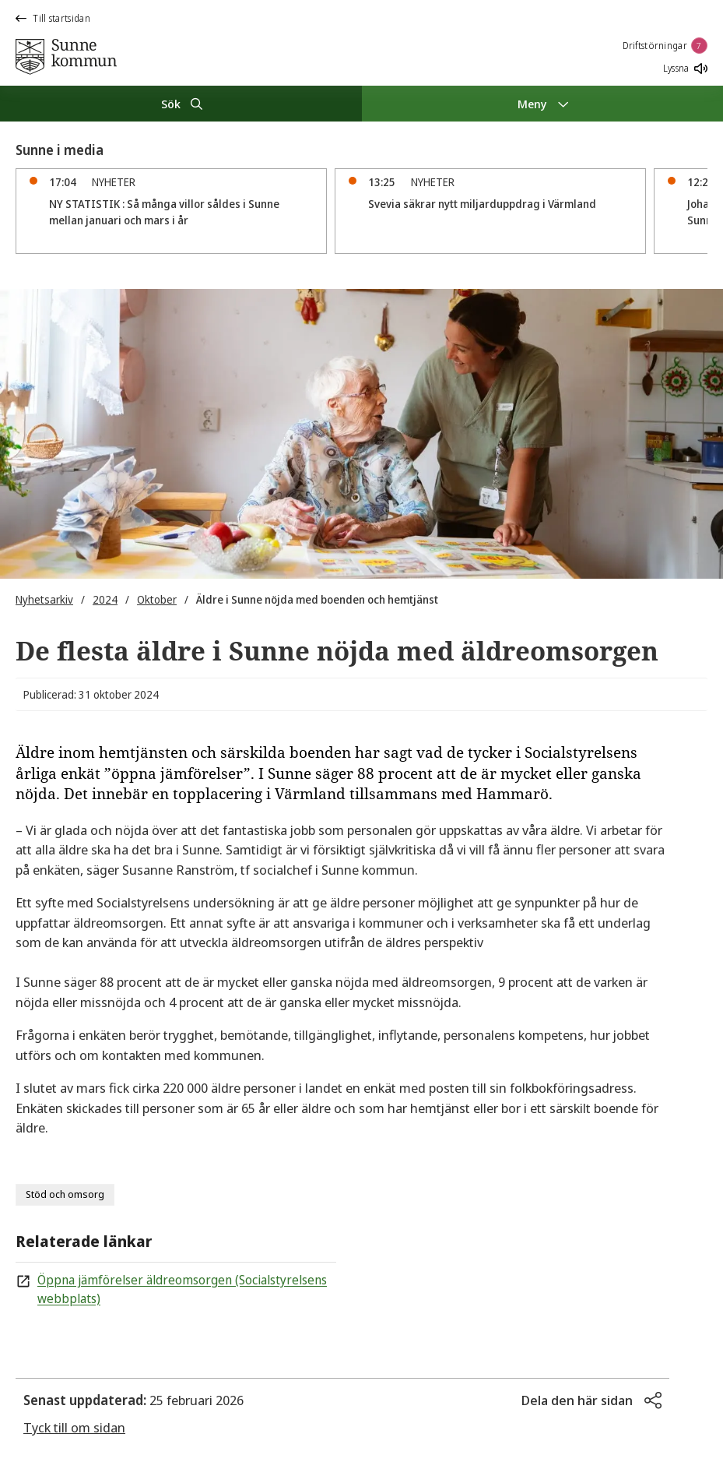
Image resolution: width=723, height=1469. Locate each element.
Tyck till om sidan (74, 1427)
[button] (591, 1400)
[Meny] (543, 104)
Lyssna (685, 68)
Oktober (157, 599)
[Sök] (181, 104)
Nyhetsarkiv (44, 599)
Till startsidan (53, 18)
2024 (105, 599)
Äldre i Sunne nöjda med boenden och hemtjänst (317, 599)
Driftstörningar (665, 45)
